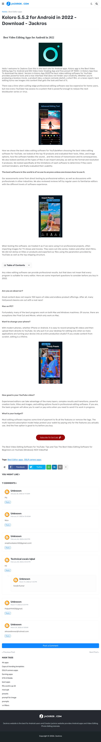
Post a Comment (50, 646)
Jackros (58, 736)
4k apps (5, 662)
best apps (6, 682)
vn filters (5, 705)
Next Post (93, 652)
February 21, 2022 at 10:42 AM (21, 516)
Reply (8, 502)
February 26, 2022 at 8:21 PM (20, 539)
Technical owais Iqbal (23, 559)
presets (5, 694)
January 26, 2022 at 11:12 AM (20, 494)
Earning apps (7, 674)
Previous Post (9, 652)
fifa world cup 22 (9, 686)
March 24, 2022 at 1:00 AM (19, 627)
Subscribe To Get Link (50, 437)
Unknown (16, 490)
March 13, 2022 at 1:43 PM (28, 582)
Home (4, 12)
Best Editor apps (15, 12)
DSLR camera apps (32, 460)
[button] (3, 3)
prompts (5, 701)
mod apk (5, 690)
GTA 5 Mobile (7, 678)
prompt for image (9, 697)
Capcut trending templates (13, 666)
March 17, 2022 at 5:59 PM (19, 605)
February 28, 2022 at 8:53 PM (21, 562)
